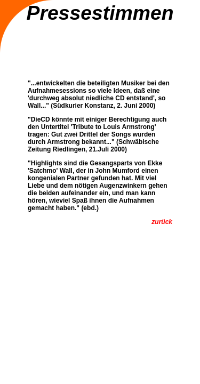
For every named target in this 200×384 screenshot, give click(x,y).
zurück (161, 222)
